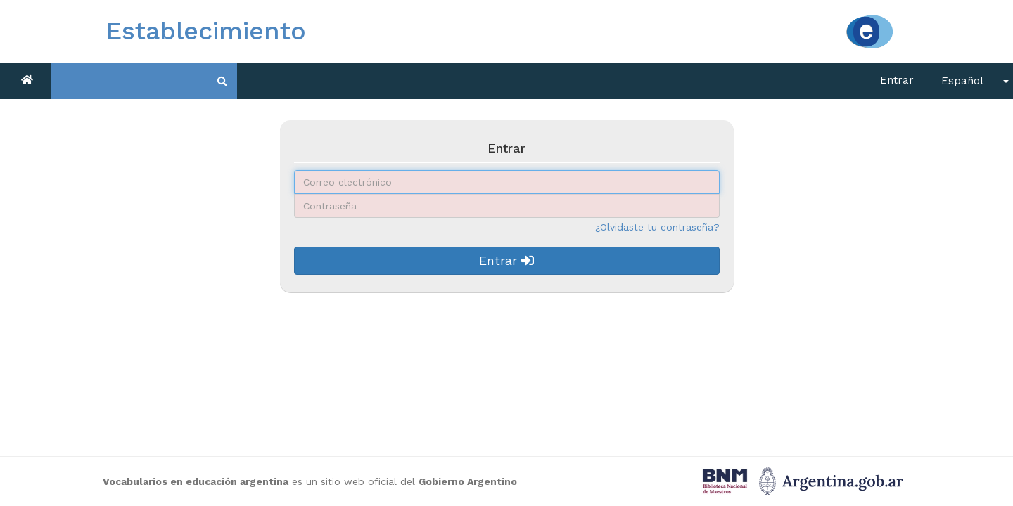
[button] (970, 81)
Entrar (897, 80)
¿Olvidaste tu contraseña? (657, 227)
